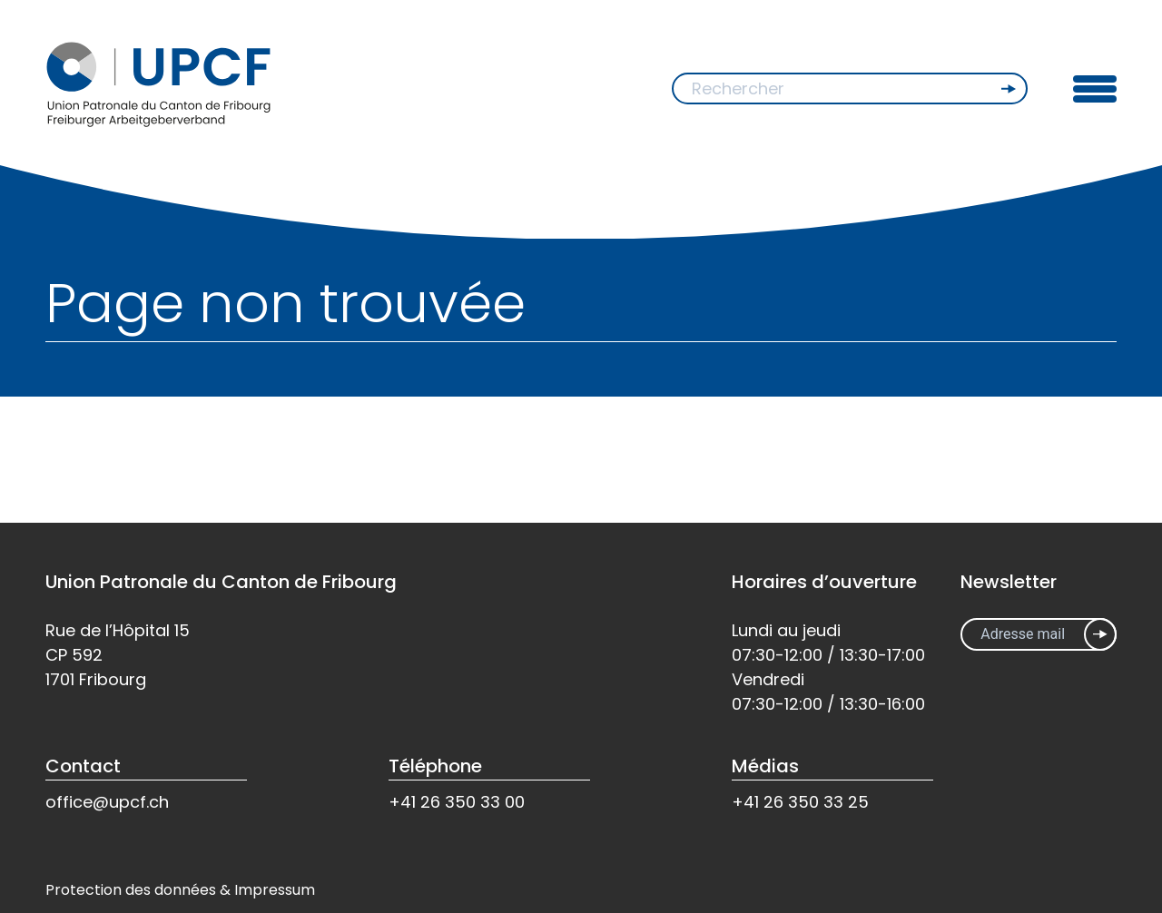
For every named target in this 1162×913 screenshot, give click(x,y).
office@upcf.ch (107, 801)
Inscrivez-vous (1100, 634)
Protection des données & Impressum (180, 889)
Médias (765, 766)
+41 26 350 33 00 (457, 801)
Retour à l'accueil (121, 456)
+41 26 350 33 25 (800, 801)
